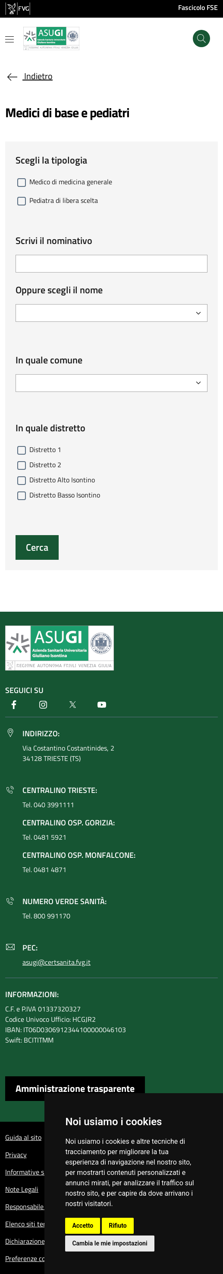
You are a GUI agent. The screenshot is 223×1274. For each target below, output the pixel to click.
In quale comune (49, 360)
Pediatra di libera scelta (63, 200)
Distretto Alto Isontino (62, 480)
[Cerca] (201, 38)
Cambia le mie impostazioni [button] (109, 1243)
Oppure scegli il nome (59, 290)
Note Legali (21, 1189)
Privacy (16, 1154)
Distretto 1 (45, 449)
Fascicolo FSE (198, 7)
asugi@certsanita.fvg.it (56, 962)
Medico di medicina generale (70, 181)
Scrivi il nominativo (54, 241)
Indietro (29, 76)
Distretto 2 (45, 464)
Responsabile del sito (35, 1206)
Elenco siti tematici (33, 1224)
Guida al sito (23, 1137)
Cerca (37, 547)
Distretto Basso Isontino (64, 495)
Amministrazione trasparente (75, 1088)
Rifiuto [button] (118, 1225)
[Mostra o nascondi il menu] (9, 39)
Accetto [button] (82, 1225)
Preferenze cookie (31, 1258)
